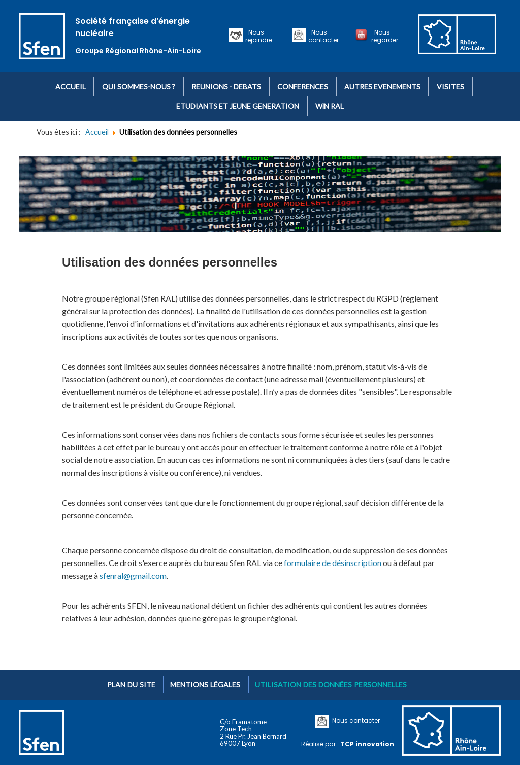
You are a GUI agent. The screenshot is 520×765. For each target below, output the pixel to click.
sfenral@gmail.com (133, 575)
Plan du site (131, 684)
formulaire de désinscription (332, 563)
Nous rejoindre (258, 36)
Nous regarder (384, 36)
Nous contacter (323, 36)
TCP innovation (367, 744)
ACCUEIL (70, 86)
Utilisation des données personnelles (331, 684)
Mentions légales (205, 684)
